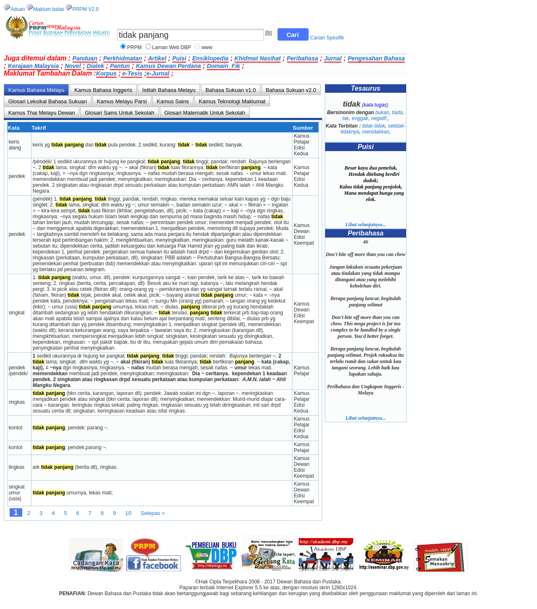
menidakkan (375, 132)
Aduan (17, 9)
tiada (397, 112)
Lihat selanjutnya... (365, 224)
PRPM (134, 47)
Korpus (106, 73)
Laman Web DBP (171, 47)
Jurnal (332, 58)
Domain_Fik (223, 66)
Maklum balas (48, 9)
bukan (382, 112)
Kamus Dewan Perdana (168, 66)
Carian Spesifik (327, 38)
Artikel (157, 58)
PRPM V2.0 (85, 9)
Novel (73, 66)
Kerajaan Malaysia (33, 66)
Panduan (85, 58)
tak (345, 118)
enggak (360, 118)
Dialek (95, 66)
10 (128, 513)
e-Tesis (132, 73)
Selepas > (153, 513)
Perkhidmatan (122, 58)
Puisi (179, 58)
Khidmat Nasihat (258, 58)
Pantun (120, 66)
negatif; (379, 118)
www (206, 47)
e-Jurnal (157, 73)
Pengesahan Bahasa (376, 58)
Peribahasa (302, 58)
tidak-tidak (373, 126)
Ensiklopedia (210, 58)
